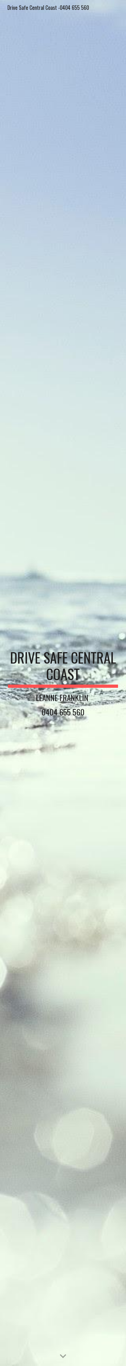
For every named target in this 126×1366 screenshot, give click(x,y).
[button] (63, 1356)
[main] (63, 683)
